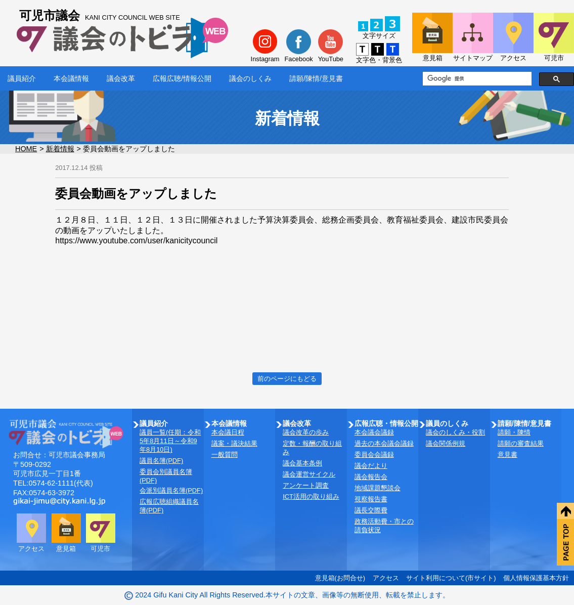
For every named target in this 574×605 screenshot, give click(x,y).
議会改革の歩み (306, 432)
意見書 (507, 454)
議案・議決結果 (234, 443)
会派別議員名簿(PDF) (171, 490)
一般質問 (224, 454)
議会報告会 (371, 477)
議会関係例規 (445, 443)
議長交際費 (371, 510)
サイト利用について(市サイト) (451, 578)
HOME (26, 149)
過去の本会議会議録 (384, 443)
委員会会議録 (374, 454)
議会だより (371, 465)
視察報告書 (371, 499)
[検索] (476, 78)
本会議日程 (227, 432)
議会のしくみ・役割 (455, 432)
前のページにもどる (287, 378)
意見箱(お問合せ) (340, 578)
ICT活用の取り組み (311, 496)
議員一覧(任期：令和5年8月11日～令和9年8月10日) (170, 440)
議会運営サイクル (309, 474)
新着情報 (60, 149)
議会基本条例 (302, 463)
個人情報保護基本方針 (536, 578)
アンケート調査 (306, 485)
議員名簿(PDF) (161, 460)
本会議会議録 (374, 432)
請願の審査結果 (521, 443)
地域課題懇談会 (378, 488)
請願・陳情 (514, 432)
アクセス (386, 578)
